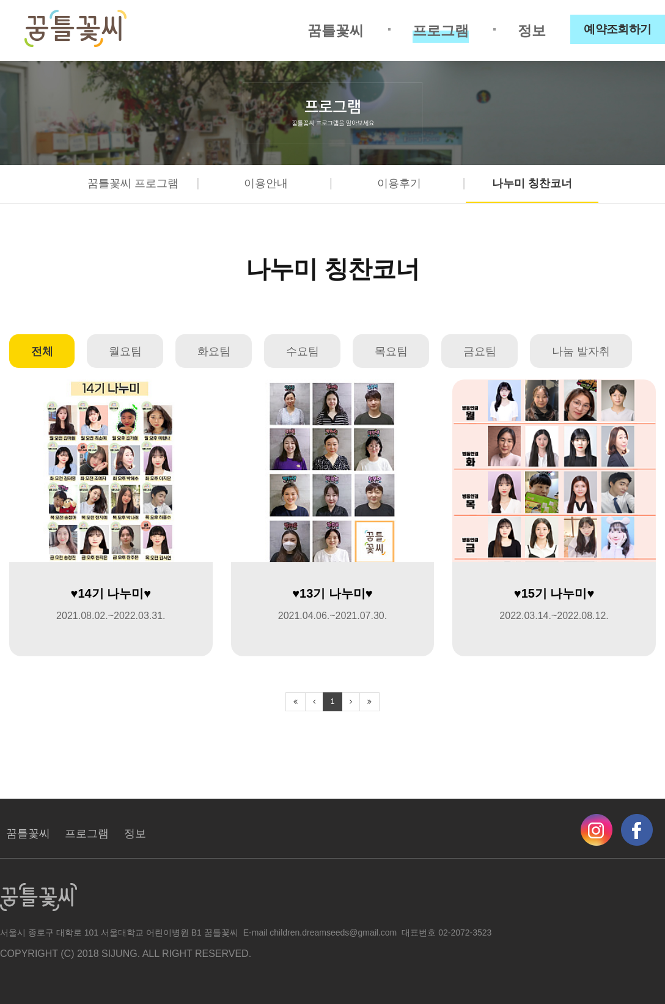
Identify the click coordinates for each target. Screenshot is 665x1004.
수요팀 (302, 351)
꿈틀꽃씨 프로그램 (132, 183)
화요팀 (213, 351)
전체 (42, 351)
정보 (532, 30)
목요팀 (391, 351)
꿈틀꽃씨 (335, 30)
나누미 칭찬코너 (532, 183)
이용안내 (266, 183)
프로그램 (441, 30)
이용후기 (399, 183)
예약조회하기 (618, 29)
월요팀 (125, 351)
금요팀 (479, 351)
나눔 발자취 (581, 351)
